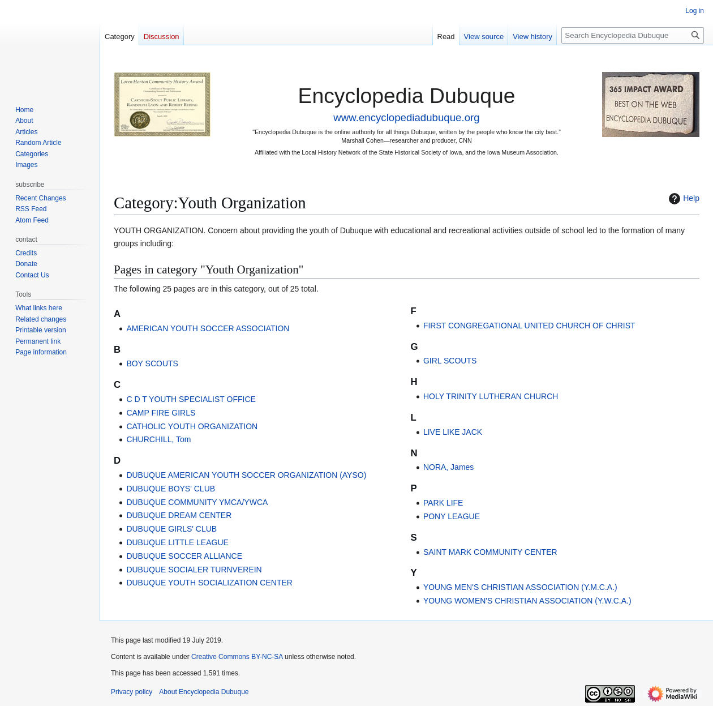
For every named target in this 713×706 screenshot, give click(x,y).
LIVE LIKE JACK (452, 432)
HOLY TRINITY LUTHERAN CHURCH (491, 396)
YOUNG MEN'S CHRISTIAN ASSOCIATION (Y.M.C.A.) (520, 587)
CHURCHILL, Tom (158, 439)
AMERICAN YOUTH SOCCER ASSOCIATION (207, 328)
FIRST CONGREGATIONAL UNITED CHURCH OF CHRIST (529, 325)
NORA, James (448, 467)
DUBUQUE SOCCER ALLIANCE (184, 555)
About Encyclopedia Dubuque (203, 692)
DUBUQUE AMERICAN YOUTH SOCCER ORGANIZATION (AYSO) (246, 475)
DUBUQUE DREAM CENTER (178, 515)
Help (682, 198)
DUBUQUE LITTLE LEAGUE (177, 542)
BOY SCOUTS (152, 363)
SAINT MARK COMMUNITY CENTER (490, 552)
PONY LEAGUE (451, 516)
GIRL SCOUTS (449, 360)
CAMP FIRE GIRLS (160, 412)
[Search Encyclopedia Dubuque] (632, 35)
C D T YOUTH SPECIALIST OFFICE (190, 399)
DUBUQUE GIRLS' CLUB (171, 528)
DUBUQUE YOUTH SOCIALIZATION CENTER (209, 582)
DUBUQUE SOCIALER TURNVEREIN (193, 569)
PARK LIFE (443, 502)
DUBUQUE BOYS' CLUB (170, 488)
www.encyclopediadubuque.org (406, 117)
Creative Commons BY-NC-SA (237, 657)
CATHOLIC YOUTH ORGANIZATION (191, 426)
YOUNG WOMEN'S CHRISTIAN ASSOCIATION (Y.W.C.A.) (527, 600)
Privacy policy (131, 692)
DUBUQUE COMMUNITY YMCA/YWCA (197, 502)
